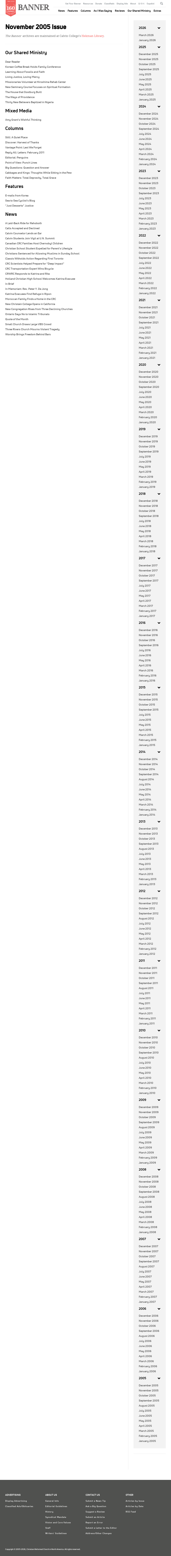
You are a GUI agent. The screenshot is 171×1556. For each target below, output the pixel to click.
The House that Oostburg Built (23, 92)
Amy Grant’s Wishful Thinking (23, 119)
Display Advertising (16, 1501)
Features (73, 11)
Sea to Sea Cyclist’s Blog (20, 200)
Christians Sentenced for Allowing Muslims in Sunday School (42, 253)
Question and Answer (27, 167)
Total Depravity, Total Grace (30, 177)
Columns (86, 11)
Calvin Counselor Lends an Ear (23, 233)
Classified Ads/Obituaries (19, 1506)
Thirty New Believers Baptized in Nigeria (29, 102)
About (133, 4)
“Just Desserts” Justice (19, 205)
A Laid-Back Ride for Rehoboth (23, 223)
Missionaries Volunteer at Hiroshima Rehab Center (35, 82)
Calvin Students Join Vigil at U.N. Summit (30, 238)
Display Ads (122, 4)
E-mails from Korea (16, 195)
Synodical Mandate (55, 1517)
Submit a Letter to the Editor (101, 1528)
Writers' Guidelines (56, 1533)
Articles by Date (134, 1506)
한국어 (141, 4)
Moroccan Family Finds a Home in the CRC (30, 299)
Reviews (120, 11)
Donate (98, 4)
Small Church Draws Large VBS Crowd (28, 324)
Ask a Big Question (96, 1506)
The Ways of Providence (20, 97)
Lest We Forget (23, 147)
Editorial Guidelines (56, 1506)
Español (150, 4)
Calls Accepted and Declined (22, 228)
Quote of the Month (16, 319)
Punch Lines (21, 162)
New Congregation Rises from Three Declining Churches (39, 309)
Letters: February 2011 (24, 152)
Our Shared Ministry (139, 11)
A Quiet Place (16, 137)
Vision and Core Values (58, 1523)
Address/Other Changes (99, 1533)
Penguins (16, 157)
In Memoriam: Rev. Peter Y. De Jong (26, 289)
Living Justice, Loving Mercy (22, 77)
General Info (52, 1501)
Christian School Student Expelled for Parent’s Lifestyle (38, 248)
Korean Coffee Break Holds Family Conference (33, 66)
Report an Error (94, 1523)
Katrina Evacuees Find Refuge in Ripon (28, 294)
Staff (48, 1528)
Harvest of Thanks (22, 142)
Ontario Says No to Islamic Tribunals (27, 314)
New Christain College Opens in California (30, 304)
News (61, 11)
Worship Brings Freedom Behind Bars (28, 334)
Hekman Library (93, 36)
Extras (157, 11)
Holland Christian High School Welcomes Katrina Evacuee (40, 278)
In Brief (9, 283)
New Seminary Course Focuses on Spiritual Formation (37, 87)
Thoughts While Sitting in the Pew (38, 172)
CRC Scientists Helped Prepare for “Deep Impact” (34, 263)
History (49, 1512)
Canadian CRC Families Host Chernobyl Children (34, 243)
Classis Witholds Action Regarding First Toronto (34, 258)
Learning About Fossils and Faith (25, 72)
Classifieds (109, 4)
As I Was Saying (103, 11)
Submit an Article (95, 1517)
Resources (88, 4)
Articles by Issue (135, 1501)
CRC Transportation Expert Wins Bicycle (29, 268)
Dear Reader (12, 61)
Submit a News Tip (96, 1501)
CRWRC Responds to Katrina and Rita (27, 273)
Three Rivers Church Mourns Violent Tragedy (32, 329)
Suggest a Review (95, 1512)
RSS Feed (131, 1512)
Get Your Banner (73, 4)
